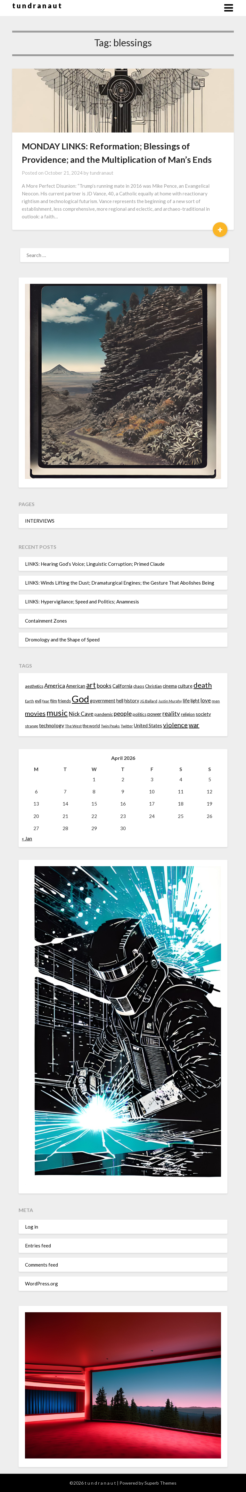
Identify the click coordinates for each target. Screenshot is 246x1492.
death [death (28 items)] (202, 685)
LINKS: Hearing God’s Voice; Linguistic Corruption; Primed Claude (95, 564)
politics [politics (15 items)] (139, 714)
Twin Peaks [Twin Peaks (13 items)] (110, 725)
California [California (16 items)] (122, 686)
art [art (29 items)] (91, 685)
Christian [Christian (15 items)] (153, 686)
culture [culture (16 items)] (185, 686)
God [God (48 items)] (80, 698)
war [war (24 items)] (194, 725)
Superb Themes (160, 1483)
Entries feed (38, 1245)
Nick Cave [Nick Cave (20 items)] (81, 713)
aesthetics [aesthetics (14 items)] (34, 686)
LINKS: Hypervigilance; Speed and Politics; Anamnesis (82, 601)
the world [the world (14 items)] (91, 725)
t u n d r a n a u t (37, 5)
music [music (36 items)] (57, 712)
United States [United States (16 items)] (148, 725)
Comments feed (41, 1265)
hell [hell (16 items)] (119, 700)
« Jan (27, 838)
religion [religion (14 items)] (188, 714)
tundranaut (101, 173)
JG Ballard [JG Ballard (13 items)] (148, 701)
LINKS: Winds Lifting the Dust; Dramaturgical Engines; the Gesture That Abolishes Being (119, 583)
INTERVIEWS (39, 521)
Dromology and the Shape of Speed (62, 639)
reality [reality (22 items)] (171, 713)
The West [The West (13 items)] (73, 725)
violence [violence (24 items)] (175, 725)
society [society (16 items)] (203, 714)
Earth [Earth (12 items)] (29, 701)
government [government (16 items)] (102, 700)
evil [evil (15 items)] (38, 700)
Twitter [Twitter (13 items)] (127, 725)
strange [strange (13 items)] (31, 725)
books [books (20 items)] (104, 685)
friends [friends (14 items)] (64, 700)
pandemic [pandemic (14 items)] (103, 714)
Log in (31, 1227)
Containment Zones (46, 621)
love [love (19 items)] (206, 700)
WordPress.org (41, 1283)
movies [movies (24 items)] (35, 713)
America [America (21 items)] (54, 685)
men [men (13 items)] (216, 701)
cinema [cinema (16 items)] (170, 686)
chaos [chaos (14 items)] (138, 686)
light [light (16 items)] (195, 700)
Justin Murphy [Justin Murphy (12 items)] (170, 701)
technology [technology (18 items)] (51, 725)
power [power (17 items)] (154, 714)
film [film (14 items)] (53, 700)
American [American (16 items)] (75, 686)
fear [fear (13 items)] (45, 701)
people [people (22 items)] (123, 713)
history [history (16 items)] (131, 700)
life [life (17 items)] (186, 700)
